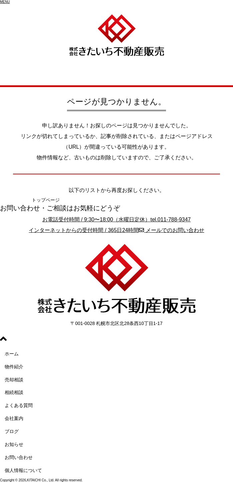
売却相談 (14, 379)
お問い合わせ (19, 457)
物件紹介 (14, 366)
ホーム (12, 353)
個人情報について (23, 470)
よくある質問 (19, 405)
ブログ (12, 431)
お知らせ (14, 444)
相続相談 (14, 392)
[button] (5, 2)
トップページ (46, 200)
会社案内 (14, 418)
